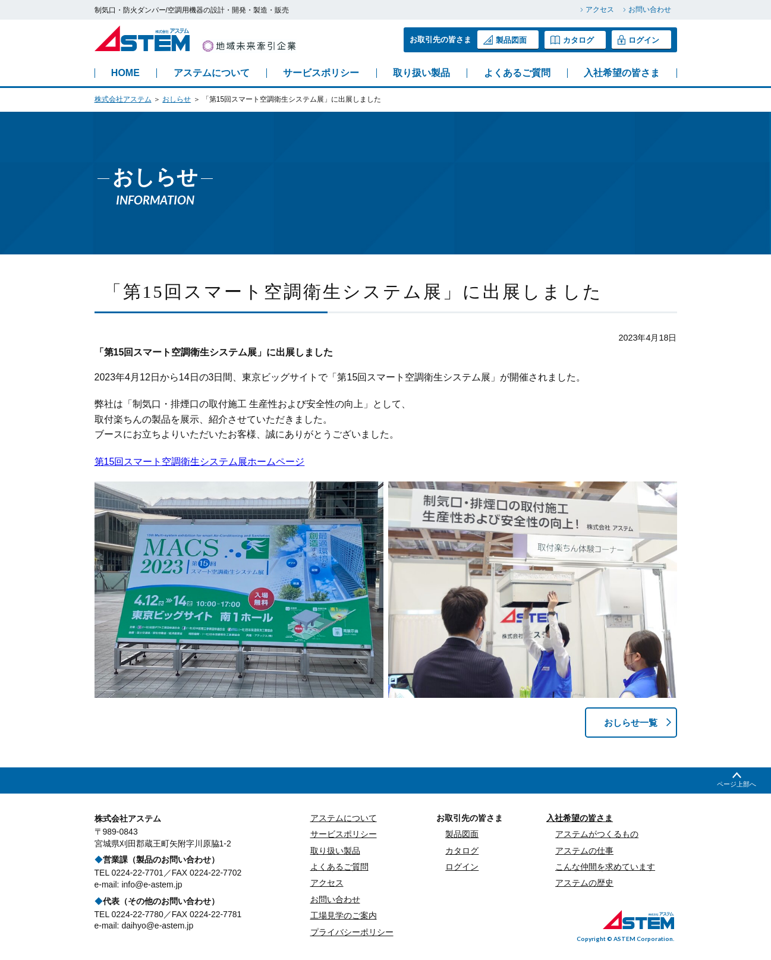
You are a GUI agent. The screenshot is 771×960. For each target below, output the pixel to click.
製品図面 (505, 40)
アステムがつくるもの (596, 834)
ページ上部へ (736, 784)
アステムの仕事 (584, 851)
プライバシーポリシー (352, 932)
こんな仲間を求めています (605, 867)
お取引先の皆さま (469, 818)
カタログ (572, 39)
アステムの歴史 (584, 884)
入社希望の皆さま (622, 73)
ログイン (638, 40)
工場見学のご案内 (343, 916)
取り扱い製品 (421, 73)
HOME (125, 73)
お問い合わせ (649, 9)
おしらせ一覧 (628, 722)
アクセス (600, 9)
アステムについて (212, 73)
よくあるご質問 (517, 73)
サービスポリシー (321, 73)
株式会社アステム (123, 99)
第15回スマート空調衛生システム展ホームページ (200, 462)
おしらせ (176, 99)
